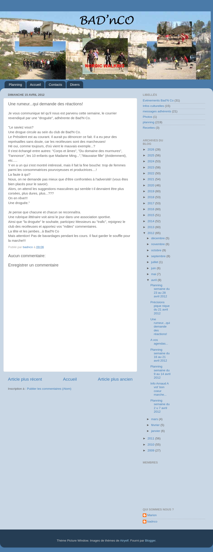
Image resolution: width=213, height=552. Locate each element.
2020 (151, 185)
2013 (151, 227)
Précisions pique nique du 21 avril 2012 (160, 308)
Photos (147, 116)
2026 (151, 149)
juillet (155, 262)
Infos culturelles (153, 106)
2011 (151, 438)
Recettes (149, 127)
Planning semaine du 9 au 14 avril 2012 (160, 372)
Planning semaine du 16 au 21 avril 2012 (160, 355)
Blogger (150, 540)
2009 (151, 450)
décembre (158, 238)
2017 (151, 203)
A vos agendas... (159, 341)
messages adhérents (157, 111)
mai (154, 274)
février (155, 425)
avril (154, 280)
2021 (151, 179)
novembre (158, 244)
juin (154, 268)
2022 (151, 173)
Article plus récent (25, 379)
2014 (151, 221)
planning (148, 122)
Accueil (35, 84)
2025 (151, 155)
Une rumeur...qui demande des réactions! (160, 327)
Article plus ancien (115, 379)
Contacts (55, 84)
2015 (151, 215)
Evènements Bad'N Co (158, 100)
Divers (75, 84)
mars (155, 419)
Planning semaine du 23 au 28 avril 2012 (160, 290)
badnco (152, 521)
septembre (159, 256)
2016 (151, 209)
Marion (152, 515)
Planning (15, 84)
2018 (151, 197)
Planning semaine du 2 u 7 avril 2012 (160, 406)
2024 (151, 161)
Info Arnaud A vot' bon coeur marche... (159, 389)
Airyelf (124, 540)
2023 (151, 167)
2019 (151, 191)
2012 (151, 233)
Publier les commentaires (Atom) (49, 388)
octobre (156, 250)
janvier (156, 431)
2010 (151, 444)
